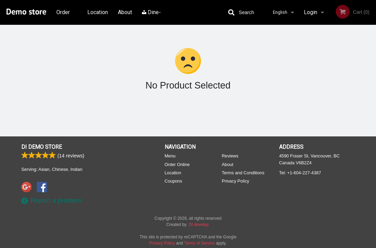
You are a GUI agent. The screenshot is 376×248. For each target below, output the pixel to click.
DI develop (198, 224)
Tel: (300, 172)
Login (310, 12)
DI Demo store (41, 147)
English (280, 12)
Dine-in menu (151, 17)
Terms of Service (199, 243)
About (125, 12)
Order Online (63, 17)
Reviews (230, 155)
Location (97, 12)
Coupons (173, 181)
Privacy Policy (235, 181)
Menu (170, 155)
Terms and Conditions (243, 172)
